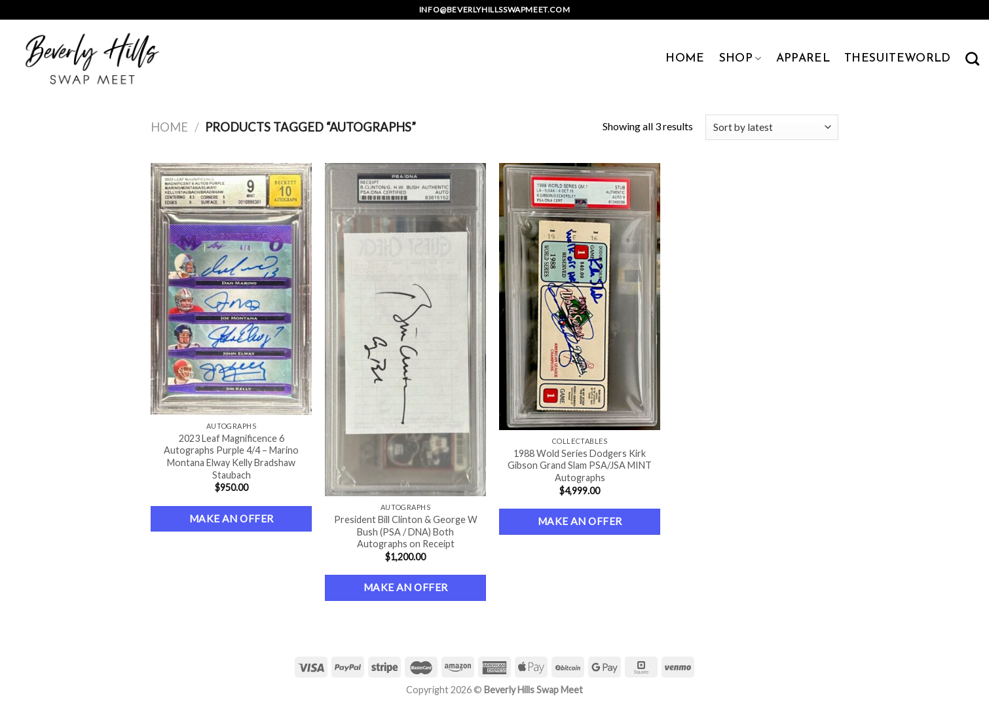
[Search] (972, 58)
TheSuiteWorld (897, 58)
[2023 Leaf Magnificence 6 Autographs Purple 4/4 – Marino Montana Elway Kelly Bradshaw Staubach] (231, 289)
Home (169, 127)
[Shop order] (771, 127)
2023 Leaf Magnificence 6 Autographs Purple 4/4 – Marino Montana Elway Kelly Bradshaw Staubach (231, 456)
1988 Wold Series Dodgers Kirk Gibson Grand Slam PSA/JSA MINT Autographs (580, 465)
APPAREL (803, 58)
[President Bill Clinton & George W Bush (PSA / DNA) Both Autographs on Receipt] (406, 329)
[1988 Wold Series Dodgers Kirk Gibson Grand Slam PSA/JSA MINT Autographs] (580, 296)
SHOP (740, 58)
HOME (684, 58)
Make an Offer (231, 518)
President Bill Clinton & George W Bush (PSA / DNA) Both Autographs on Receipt (405, 531)
